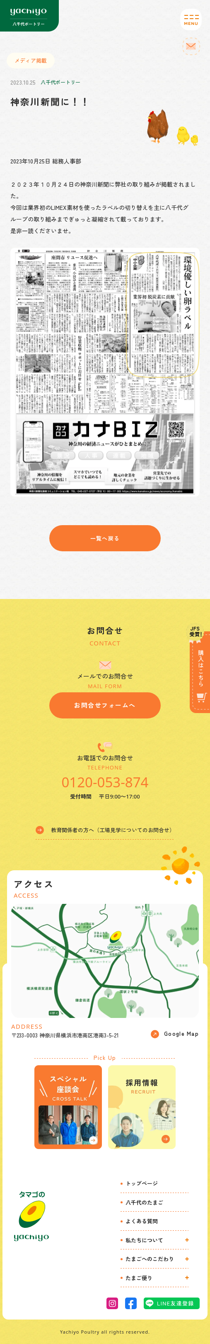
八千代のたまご (144, 1202)
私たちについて (144, 1240)
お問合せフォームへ (105, 705)
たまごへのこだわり (150, 1259)
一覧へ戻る (105, 538)
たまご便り (139, 1278)
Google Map (175, 1033)
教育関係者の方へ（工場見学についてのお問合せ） (105, 830)
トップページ (142, 1183)
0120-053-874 (104, 782)
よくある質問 (142, 1221)
